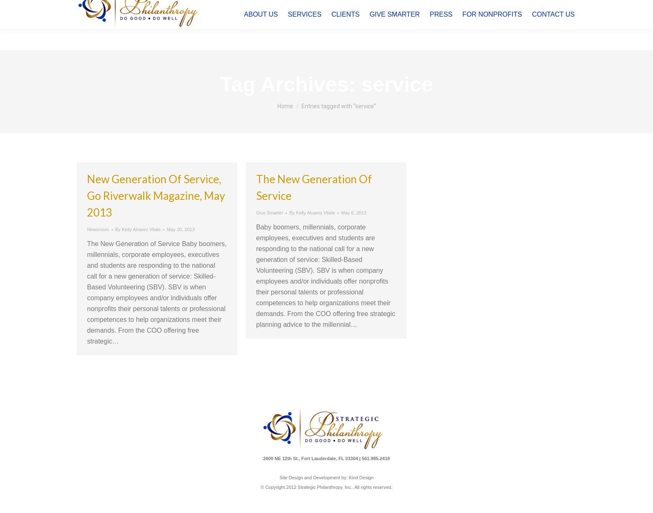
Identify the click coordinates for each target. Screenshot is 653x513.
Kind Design (361, 477)
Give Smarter (269, 212)
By (138, 229)
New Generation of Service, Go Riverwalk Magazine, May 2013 (156, 195)
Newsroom (98, 229)
